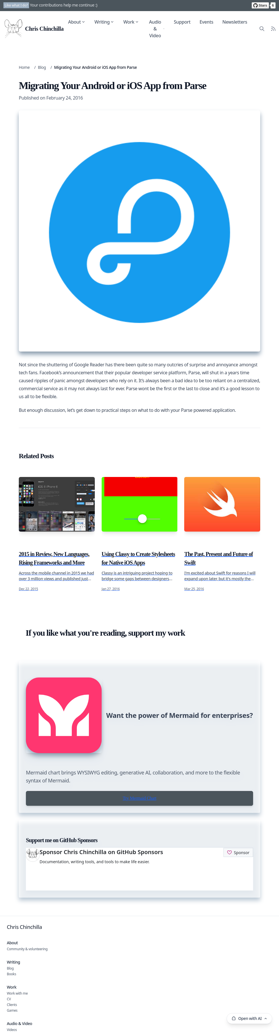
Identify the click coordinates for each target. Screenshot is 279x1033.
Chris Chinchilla (24, 926)
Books (11, 974)
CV (9, 999)
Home (24, 67)
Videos (12, 1029)
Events (206, 22)
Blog (42, 67)
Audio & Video (157, 29)
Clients (12, 1004)
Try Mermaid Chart (139, 798)
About (76, 22)
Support (182, 22)
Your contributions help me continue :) (63, 5)
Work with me (17, 993)
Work (131, 22)
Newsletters (234, 22)
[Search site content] (262, 28)
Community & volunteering (27, 949)
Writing (104, 22)
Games (12, 1010)
